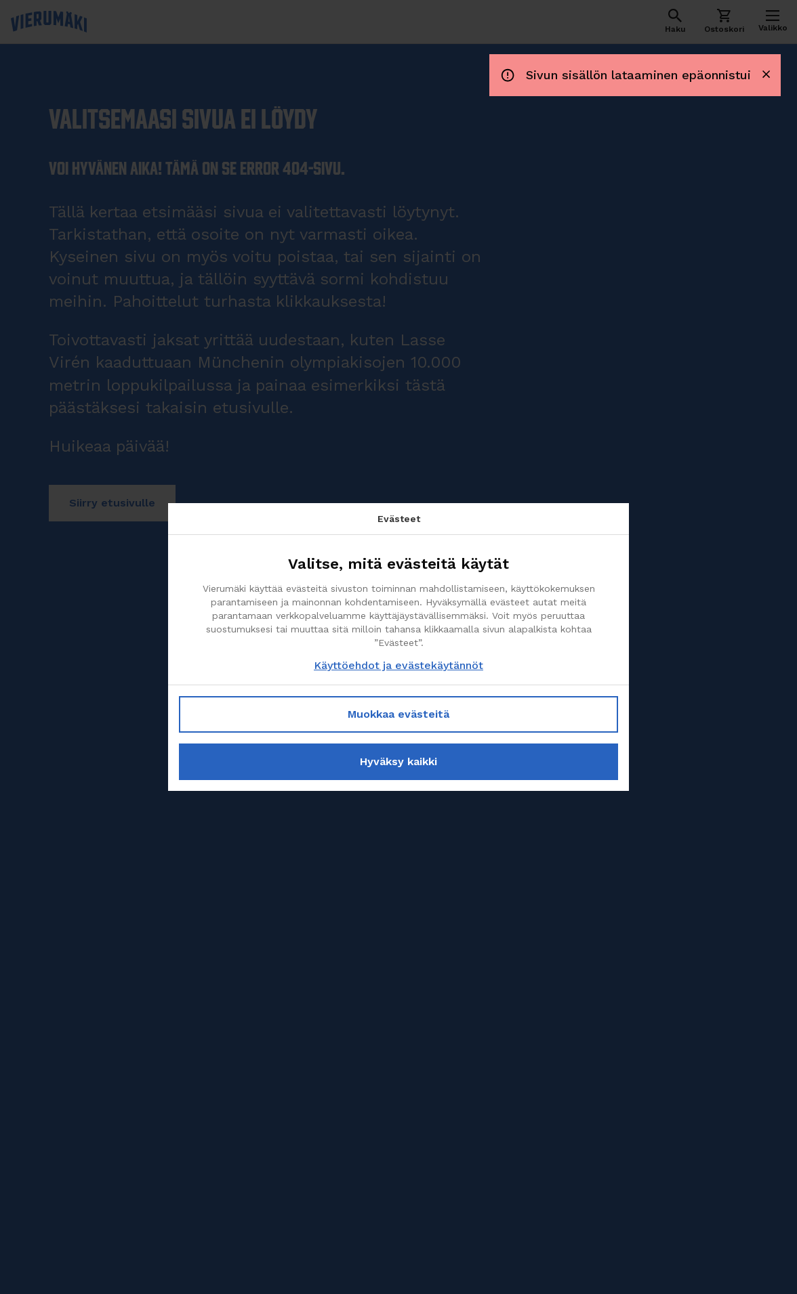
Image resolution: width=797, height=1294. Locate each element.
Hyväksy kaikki (398, 761)
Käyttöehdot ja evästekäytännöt (398, 665)
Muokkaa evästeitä (398, 714)
